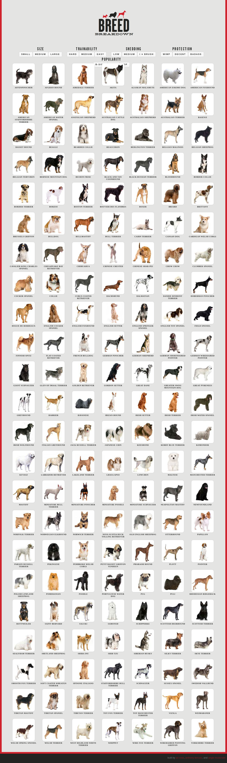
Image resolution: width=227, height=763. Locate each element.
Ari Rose (180, 757)
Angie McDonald (216, 757)
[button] (26, 54)
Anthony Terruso (193, 757)
